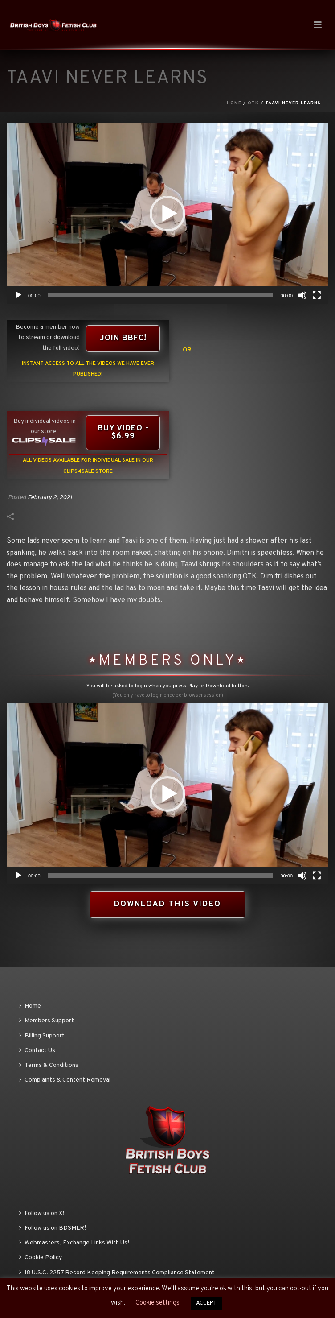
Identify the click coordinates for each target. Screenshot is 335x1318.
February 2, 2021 (50, 497)
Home (234, 103)
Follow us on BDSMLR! (52, 1228)
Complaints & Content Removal (64, 1080)
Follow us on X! (41, 1213)
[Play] (18, 295)
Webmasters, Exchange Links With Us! (74, 1243)
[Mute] (302, 295)
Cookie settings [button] (157, 1303)
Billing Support (42, 1036)
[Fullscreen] (316, 295)
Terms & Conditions (48, 1065)
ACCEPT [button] (206, 1303)
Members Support (46, 1021)
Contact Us (37, 1050)
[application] (167, 213)
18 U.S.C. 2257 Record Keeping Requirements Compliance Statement (117, 1273)
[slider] (161, 295)
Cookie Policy (40, 1257)
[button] (167, 213)
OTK (253, 103)
